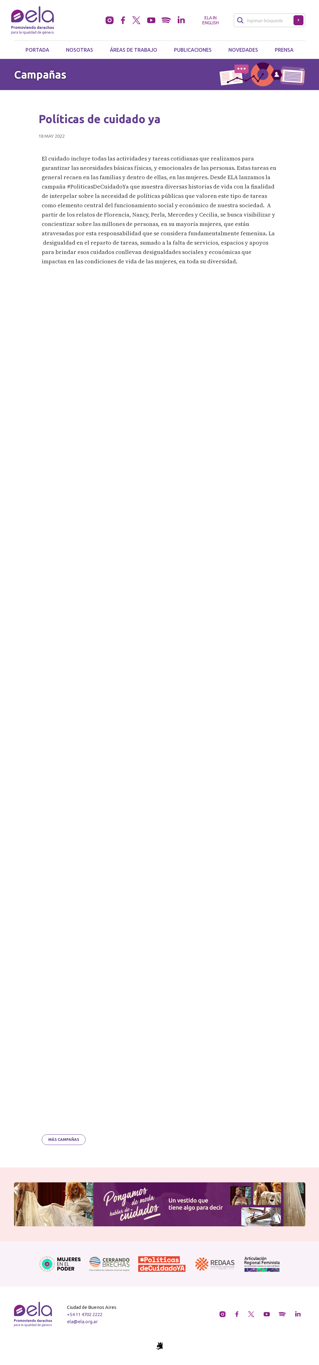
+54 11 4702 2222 (84, 1314)
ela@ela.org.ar (82, 1321)
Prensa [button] (284, 50)
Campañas (40, 74)
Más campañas (63, 1140)
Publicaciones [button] (193, 50)
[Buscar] (265, 20)
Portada (37, 50)
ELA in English (210, 20)
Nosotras (79, 50)
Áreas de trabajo (133, 50)
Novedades (243, 50)
